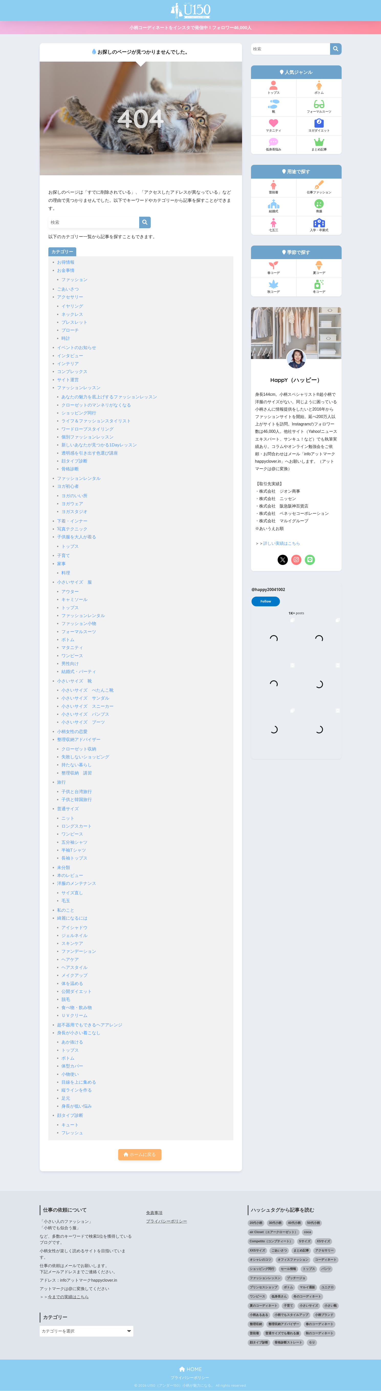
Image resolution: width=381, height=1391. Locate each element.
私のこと (65, 910)
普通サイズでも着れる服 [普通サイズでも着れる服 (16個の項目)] (282, 1333)
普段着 (274, 187)
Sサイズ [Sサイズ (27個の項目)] (304, 1242)
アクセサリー (70, 297)
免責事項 (154, 1213)
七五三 (274, 225)
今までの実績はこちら (68, 1297)
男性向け (70, 663)
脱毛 (65, 999)
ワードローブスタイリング (87, 429)
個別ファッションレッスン (87, 437)
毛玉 (65, 900)
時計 (65, 338)
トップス (70, 546)
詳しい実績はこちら (281, 543)
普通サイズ (68, 808)
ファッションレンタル (79, 478)
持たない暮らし (76, 764)
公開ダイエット (76, 991)
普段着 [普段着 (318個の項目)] (254, 1333)
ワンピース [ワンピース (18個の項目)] (257, 1297)
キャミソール (74, 599)
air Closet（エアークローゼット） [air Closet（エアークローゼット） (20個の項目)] (274, 1232)
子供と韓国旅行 (76, 799)
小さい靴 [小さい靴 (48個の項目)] (330, 1306)
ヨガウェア (72, 503)
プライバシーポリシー (166, 1221)
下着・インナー (72, 521)
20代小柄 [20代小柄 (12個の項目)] (256, 1223)
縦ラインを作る (76, 1090)
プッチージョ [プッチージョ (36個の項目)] (296, 1278)
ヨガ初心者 (68, 486)
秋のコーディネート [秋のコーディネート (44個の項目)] (319, 1333)
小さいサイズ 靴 (74, 681)
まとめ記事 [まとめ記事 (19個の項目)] (301, 1251)
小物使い (70, 1074)
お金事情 (65, 270)
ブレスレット (74, 322)
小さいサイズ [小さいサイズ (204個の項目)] (309, 1306)
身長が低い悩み (76, 1106)
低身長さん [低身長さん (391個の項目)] (279, 1297)
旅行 (61, 782)
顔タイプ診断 (74, 461)
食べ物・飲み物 (76, 1007)
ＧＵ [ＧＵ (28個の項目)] (312, 1342)
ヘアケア (70, 959)
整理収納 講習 (76, 773)
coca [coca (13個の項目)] (307, 1232)
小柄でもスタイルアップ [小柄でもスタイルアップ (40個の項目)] (291, 1315)
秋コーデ (274, 287)
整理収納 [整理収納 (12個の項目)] (256, 1324)
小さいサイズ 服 (74, 582)
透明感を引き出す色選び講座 (89, 453)
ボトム (67, 639)
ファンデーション (78, 951)
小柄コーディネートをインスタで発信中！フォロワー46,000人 (190, 27)
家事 (61, 563)
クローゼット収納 (78, 749)
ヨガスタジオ (74, 511)
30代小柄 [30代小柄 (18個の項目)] (275, 1223)
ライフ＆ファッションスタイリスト (96, 421)
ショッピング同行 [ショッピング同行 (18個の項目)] (262, 1269)
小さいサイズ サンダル (85, 698)
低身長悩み (274, 144)
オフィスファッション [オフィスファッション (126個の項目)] (293, 1260)
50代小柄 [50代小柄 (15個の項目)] (313, 1223)
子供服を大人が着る (76, 537)
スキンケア (72, 943)
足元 (65, 1098)
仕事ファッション (319, 187)
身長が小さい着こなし (79, 1032)
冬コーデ (319, 287)
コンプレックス (72, 371)
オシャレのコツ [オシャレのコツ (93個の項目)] (260, 1260)
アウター (70, 591)
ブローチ (70, 330)
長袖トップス (74, 858)
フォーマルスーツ (78, 631)
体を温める (72, 983)
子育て (63, 555)
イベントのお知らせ (76, 347)
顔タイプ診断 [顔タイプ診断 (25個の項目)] (259, 1342)
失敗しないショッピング (85, 757)
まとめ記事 (319, 144)
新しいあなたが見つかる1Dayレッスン (99, 445)
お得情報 (65, 262)
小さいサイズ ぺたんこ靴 (87, 690)
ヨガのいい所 (74, 495)
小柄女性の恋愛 (72, 731)
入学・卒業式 (319, 225)
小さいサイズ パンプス (85, 714)
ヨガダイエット (319, 125)
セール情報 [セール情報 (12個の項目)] (288, 1269)
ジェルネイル (74, 935)
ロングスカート (76, 826)
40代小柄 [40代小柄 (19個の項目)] (294, 1223)
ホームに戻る (140, 1154)
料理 (65, 573)
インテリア (68, 363)
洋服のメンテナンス (76, 883)
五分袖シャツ (74, 842)
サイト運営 (68, 379)
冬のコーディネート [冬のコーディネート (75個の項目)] (307, 1297)
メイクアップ (74, 975)
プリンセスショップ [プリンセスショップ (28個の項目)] (263, 1288)
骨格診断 (70, 469)
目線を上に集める (78, 1082)
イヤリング (72, 306)
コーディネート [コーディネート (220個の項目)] (325, 1260)
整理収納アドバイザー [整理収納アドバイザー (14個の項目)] (283, 1324)
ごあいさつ (68, 289)
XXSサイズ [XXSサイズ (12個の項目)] (257, 1251)
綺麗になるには (72, 918)
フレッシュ (72, 1132)
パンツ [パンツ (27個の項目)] (326, 1269)
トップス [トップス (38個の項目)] (309, 1269)
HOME (190, 1369)
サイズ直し (72, 892)
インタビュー (70, 355)
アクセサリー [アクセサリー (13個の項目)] (324, 1251)
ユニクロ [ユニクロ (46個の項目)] (327, 1288)
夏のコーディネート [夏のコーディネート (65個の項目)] (263, 1306)
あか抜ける (72, 1042)
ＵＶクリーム (74, 1015)
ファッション (74, 279)
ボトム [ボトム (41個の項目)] (288, 1288)
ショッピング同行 (78, 413)
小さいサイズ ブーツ (83, 722)
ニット (67, 818)
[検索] (145, 222)
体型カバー (72, 1066)
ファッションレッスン (79, 387)
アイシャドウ (74, 927)
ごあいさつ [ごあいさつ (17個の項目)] (279, 1251)
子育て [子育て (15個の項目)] (288, 1306)
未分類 (63, 867)
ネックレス (72, 314)
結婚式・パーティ (78, 671)
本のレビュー (70, 875)
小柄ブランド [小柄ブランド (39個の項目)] (324, 1315)
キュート (70, 1124)
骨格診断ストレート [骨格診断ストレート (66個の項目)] (288, 1342)
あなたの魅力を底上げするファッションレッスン (109, 397)
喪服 (319, 206)
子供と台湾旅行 (76, 791)
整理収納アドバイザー (79, 739)
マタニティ (72, 647)
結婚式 (274, 206)
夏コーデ (319, 268)
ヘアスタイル (74, 967)
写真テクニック (72, 529)
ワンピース (72, 655)
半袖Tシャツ (73, 850)
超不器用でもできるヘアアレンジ (89, 1025)
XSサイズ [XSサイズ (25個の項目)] (323, 1242)
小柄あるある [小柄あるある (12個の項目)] (259, 1315)
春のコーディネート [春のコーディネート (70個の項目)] (319, 1324)
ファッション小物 (78, 623)
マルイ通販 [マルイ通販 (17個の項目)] (307, 1288)
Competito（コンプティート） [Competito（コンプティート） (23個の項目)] (271, 1242)
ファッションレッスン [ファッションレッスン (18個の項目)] (265, 1278)
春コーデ (274, 268)
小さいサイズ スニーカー (87, 706)
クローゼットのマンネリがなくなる (96, 405)
